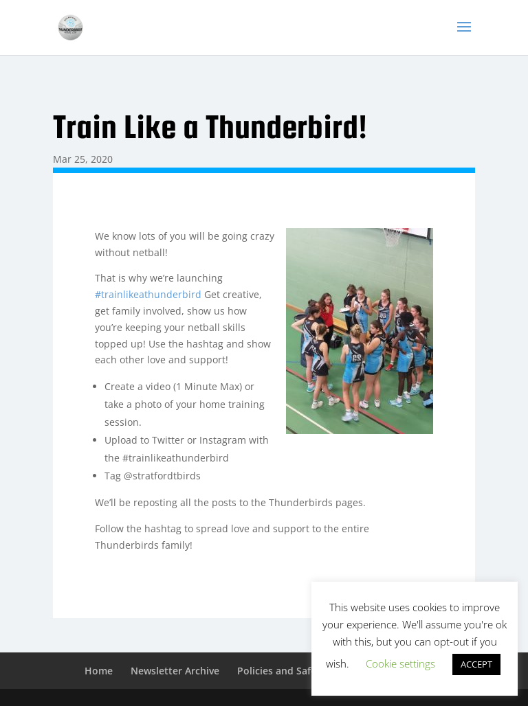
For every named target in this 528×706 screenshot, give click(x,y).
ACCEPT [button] (476, 664)
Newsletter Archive (175, 670)
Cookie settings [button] (400, 663)
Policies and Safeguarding (297, 670)
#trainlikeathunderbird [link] (148, 294)
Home (99, 670)
